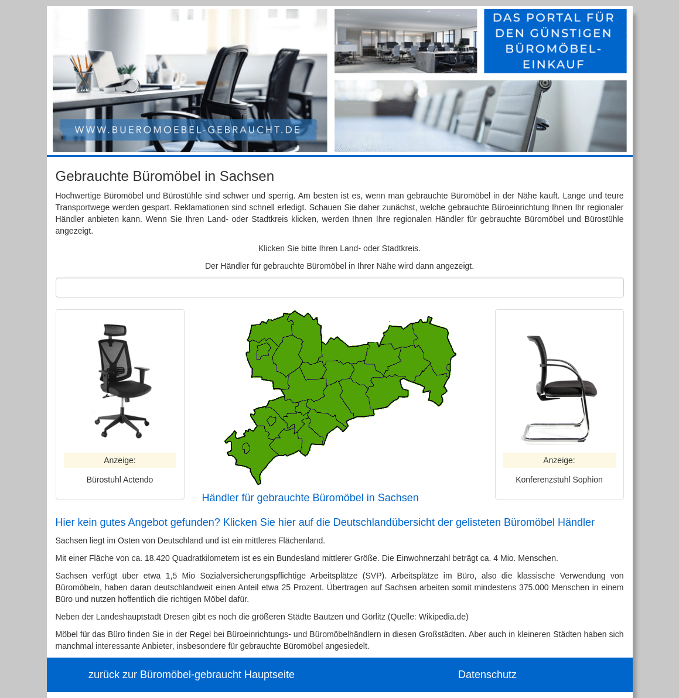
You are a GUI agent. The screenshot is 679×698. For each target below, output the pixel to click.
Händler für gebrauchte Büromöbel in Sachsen (310, 498)
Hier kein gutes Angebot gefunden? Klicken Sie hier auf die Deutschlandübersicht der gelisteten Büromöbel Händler (325, 522)
